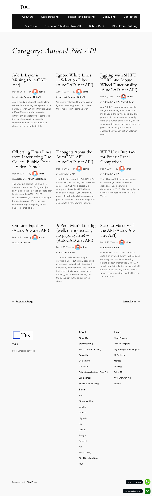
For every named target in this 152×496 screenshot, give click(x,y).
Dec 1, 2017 (62, 247)
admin (42, 91)
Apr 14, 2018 (62, 91)
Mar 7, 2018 (106, 168)
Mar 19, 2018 (62, 168)
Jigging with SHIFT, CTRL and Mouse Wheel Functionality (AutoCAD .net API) (118, 82)
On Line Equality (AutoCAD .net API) (30, 228)
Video (116, 383)
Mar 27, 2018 (18, 173)
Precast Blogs (127, 102)
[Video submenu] (120, 383)
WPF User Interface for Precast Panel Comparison (118, 157)
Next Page (131, 301)
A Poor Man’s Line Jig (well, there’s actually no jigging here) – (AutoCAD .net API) (76, 233)
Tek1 (15, 344)
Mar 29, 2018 (106, 96)
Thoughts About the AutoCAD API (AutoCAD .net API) (74, 157)
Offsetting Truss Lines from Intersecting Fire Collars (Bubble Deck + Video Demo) (31, 159)
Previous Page (22, 301)
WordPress (32, 482)
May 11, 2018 (18, 91)
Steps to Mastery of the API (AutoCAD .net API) (117, 230)
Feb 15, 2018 (18, 237)
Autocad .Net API (32, 97)
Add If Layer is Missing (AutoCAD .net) (29, 80)
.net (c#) (18, 97)
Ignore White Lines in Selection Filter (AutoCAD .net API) (74, 80)
